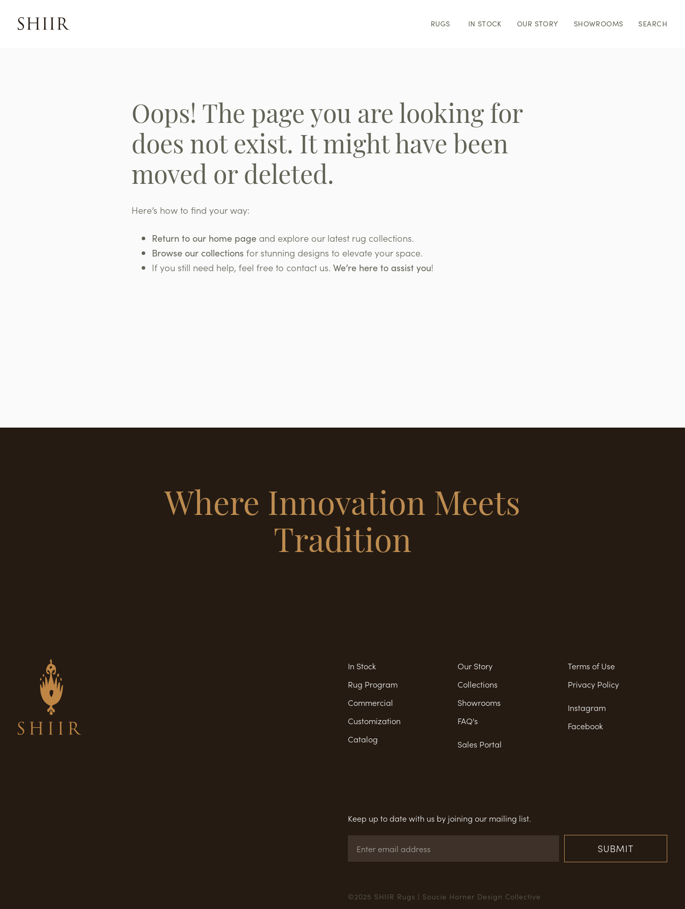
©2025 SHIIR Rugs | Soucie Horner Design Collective (444, 896)
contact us (307, 267)
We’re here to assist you (382, 268)
